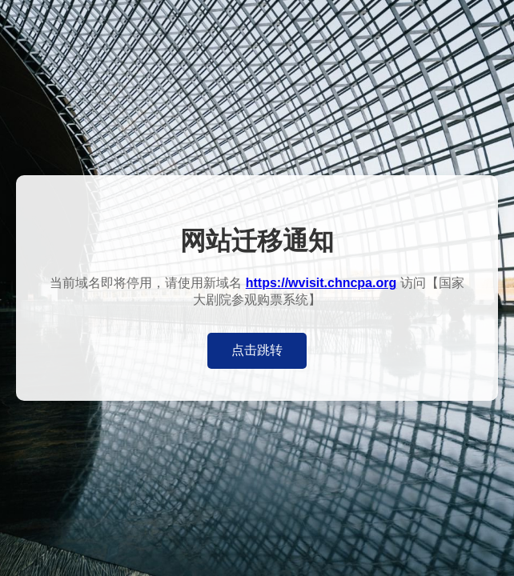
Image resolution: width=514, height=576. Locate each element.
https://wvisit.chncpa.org (321, 283)
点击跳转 (257, 350)
